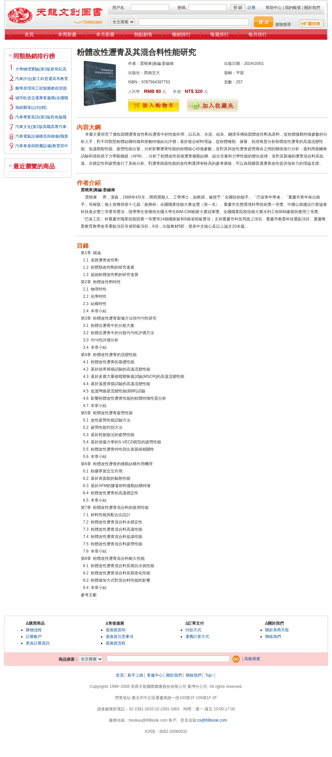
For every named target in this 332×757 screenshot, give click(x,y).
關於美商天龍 (277, 630)
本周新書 (67, 34)
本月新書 (105, 34)
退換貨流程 (115, 643)
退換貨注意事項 (119, 636)
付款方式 (193, 630)
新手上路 (135, 675)
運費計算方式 (197, 636)
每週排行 (219, 34)
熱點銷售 (143, 34)
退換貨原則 (115, 630)
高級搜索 (252, 658)
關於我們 (312, 7)
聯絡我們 (273, 636)
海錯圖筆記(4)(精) (31, 107)
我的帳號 (293, 7)
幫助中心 (274, 7)
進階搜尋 (283, 24)
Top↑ (209, 675)
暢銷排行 (181, 34)
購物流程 (34, 630)
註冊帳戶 (34, 636)
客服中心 (155, 675)
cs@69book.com (212, 720)
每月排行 (257, 34)
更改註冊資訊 (38, 643)
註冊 (252, 7)
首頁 (29, 34)
